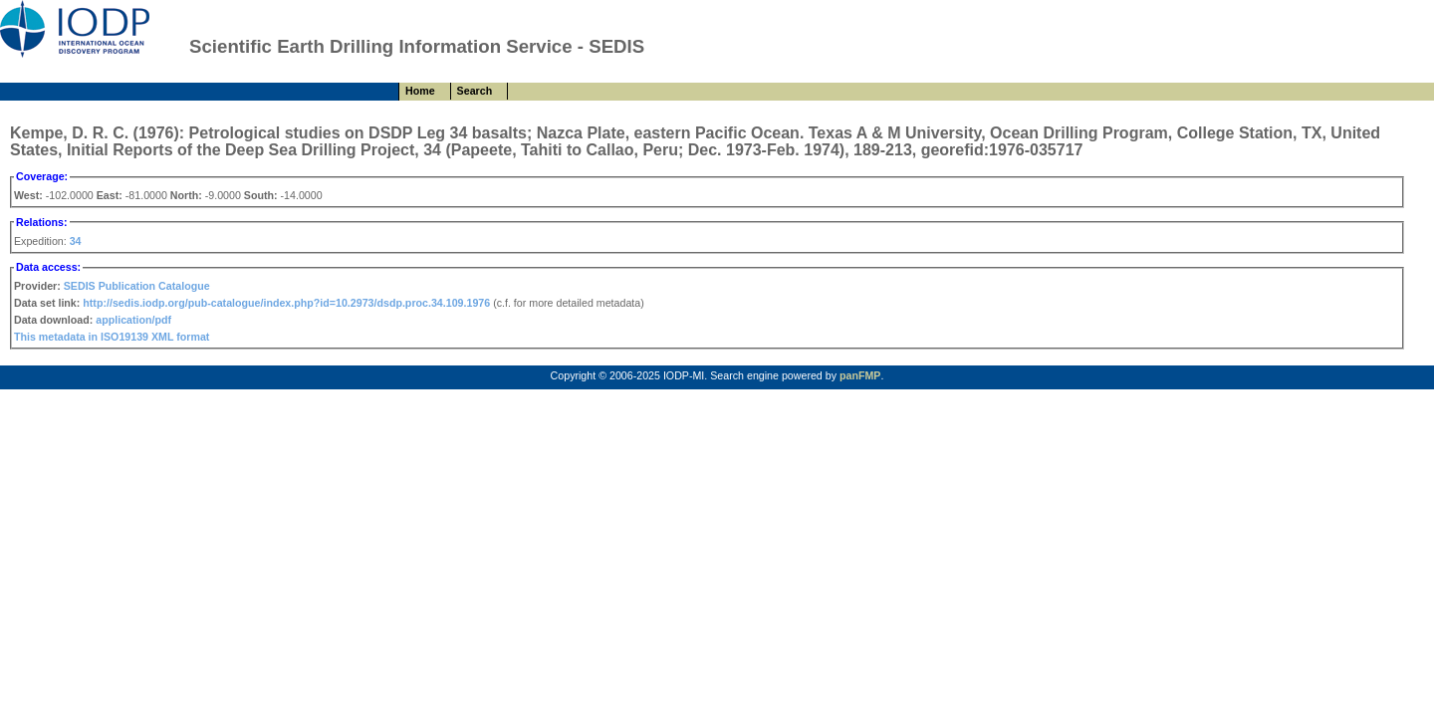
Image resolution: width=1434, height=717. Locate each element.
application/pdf (133, 320)
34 (76, 241)
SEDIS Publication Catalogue (137, 286)
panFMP (859, 375)
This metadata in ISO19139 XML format (111, 337)
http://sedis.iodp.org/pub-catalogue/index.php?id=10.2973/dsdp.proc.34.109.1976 (286, 303)
